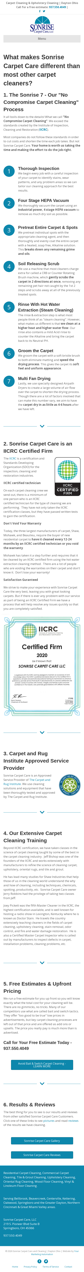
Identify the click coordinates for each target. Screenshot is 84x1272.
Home (15, 1266)
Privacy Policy (30, 1266)
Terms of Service (51, 1266)
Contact (68, 1266)
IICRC (12, 458)
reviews (73, 1121)
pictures (49, 1121)
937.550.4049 (57, 7)
